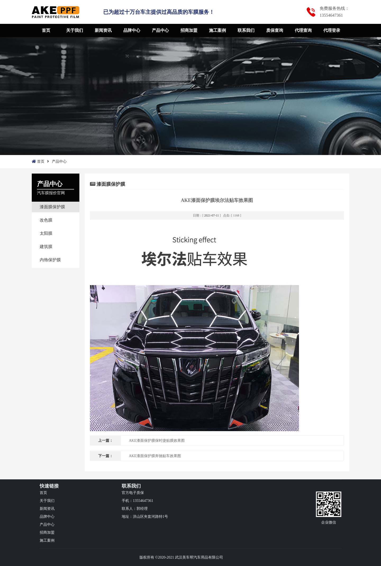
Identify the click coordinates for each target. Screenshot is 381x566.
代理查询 (303, 30)
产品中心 (160, 30)
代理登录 (331, 30)
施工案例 (217, 30)
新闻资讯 (103, 30)
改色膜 (46, 220)
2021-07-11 (211, 215)
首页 (46, 30)
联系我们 (246, 30)
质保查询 (274, 30)
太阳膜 (46, 233)
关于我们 (74, 30)
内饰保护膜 (50, 260)
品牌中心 (131, 30)
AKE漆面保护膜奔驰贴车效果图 (155, 456)
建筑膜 (46, 246)
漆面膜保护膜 (52, 207)
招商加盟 (188, 30)
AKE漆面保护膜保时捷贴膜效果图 (157, 441)
